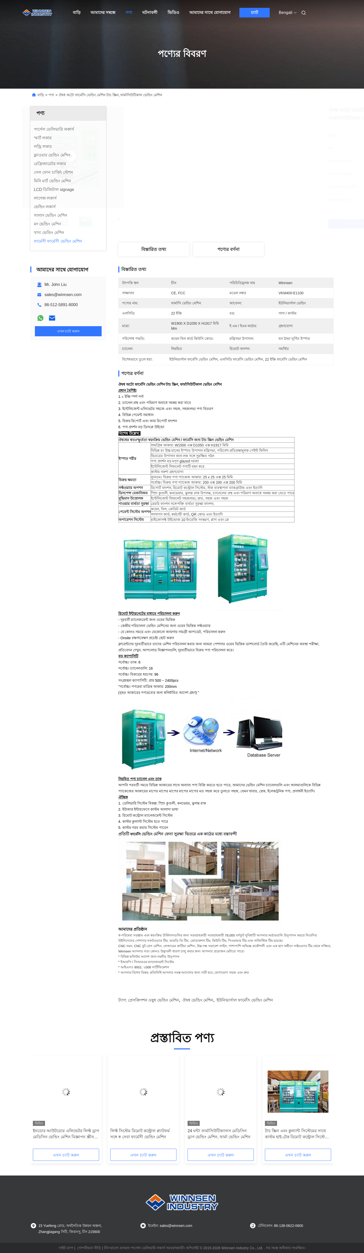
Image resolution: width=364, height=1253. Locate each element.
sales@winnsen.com (63, 294)
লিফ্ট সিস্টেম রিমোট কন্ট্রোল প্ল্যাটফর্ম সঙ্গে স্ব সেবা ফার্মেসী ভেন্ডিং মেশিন (140, 1134)
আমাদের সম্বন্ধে (103, 12)
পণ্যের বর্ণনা (228, 249)
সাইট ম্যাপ (66, 1248)
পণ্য (129, 12)
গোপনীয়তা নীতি (89, 1248)
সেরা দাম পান (253, 224)
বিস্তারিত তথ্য (153, 249)
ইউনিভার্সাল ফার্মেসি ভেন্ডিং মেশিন (245, 1000)
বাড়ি (76, 12)
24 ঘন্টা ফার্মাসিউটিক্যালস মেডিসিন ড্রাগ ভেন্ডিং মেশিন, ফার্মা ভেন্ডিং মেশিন (219, 1134)
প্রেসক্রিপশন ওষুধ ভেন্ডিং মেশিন (153, 1000)
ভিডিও (173, 12)
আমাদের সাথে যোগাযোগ (209, 12)
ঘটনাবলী (149, 12)
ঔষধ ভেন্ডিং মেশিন (198, 1000)
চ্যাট (254, 12)
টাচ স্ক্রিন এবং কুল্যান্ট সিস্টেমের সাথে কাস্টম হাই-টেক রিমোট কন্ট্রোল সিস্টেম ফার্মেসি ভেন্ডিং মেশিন (296, 1134)
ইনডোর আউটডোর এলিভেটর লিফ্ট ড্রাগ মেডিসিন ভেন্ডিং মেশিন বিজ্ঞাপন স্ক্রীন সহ (66, 1134)
